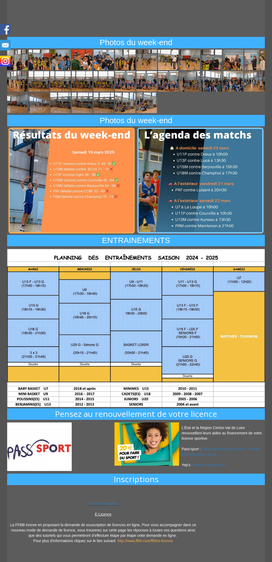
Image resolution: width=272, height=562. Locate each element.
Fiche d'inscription (103, 504)
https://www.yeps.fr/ (210, 465)
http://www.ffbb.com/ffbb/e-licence (145, 541)
